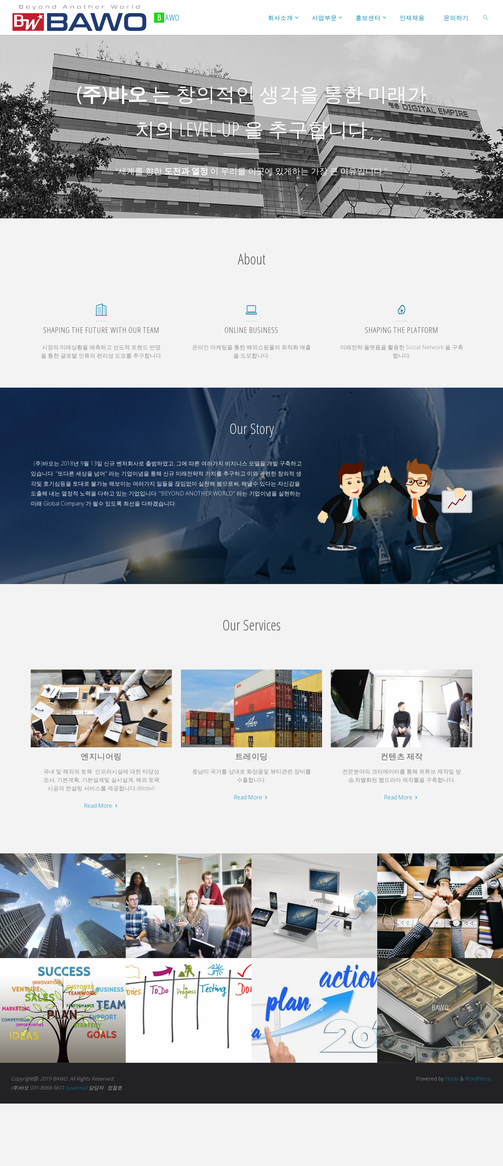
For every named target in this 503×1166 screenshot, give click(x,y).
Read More (101, 805)
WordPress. (478, 1078)
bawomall (76, 1087)
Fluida (451, 1078)
